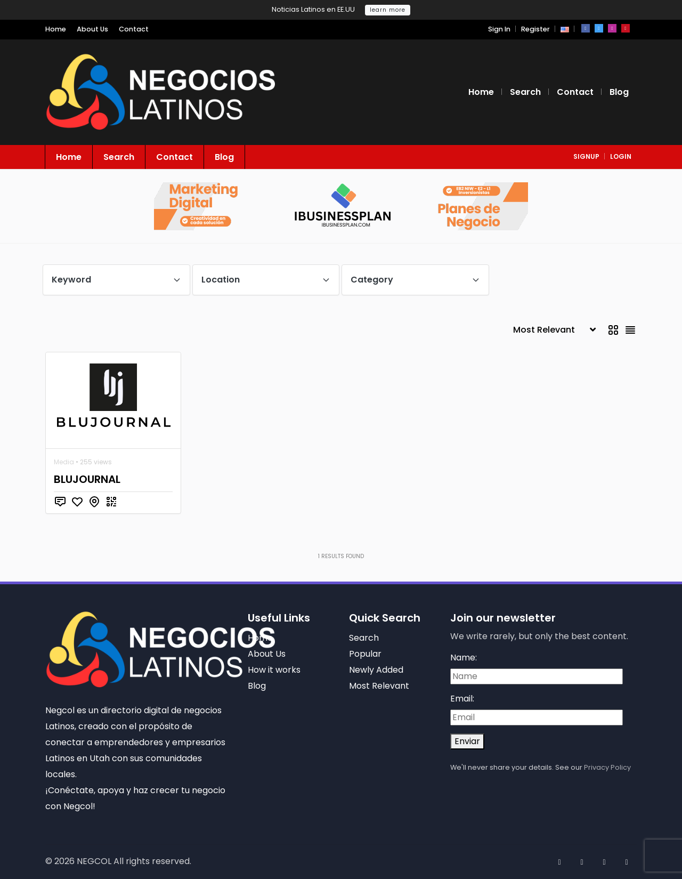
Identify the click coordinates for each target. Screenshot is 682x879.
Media (64, 461)
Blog (619, 92)
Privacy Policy (607, 767)
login (620, 156)
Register (535, 29)
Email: (462, 698)
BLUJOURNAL (87, 479)
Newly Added (376, 670)
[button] (565, 29)
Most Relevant (379, 686)
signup (586, 156)
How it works (274, 670)
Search (525, 92)
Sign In (499, 29)
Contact (134, 29)
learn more (387, 10)
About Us (92, 29)
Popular (365, 654)
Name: (463, 657)
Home (55, 29)
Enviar (467, 741)
